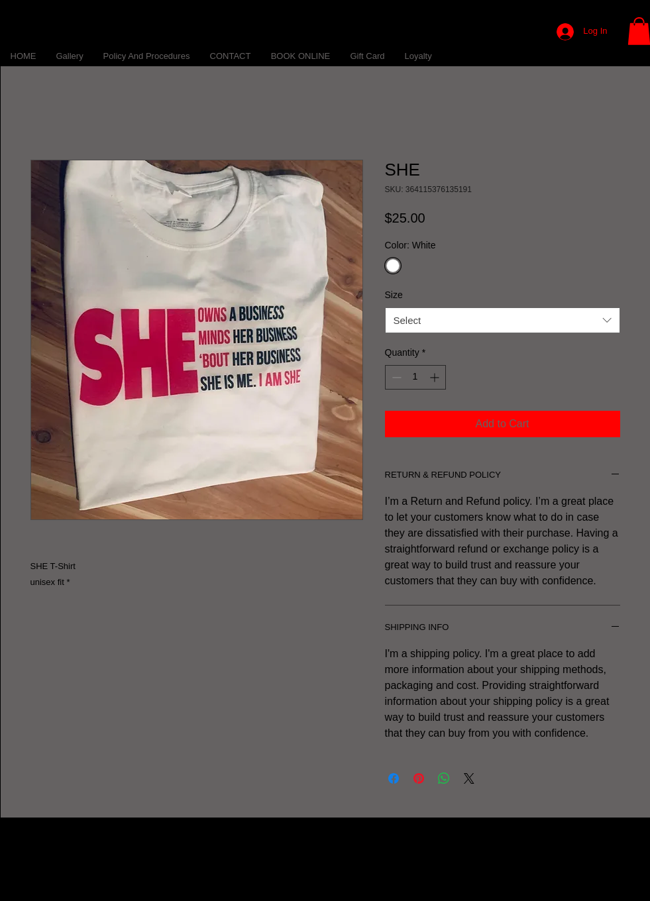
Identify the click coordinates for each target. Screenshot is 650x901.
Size (394, 295)
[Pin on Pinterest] (419, 778)
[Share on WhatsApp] (444, 778)
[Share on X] (469, 778)
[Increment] (435, 377)
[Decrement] (395, 377)
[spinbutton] (415, 377)
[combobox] (502, 320)
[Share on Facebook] (394, 778)
